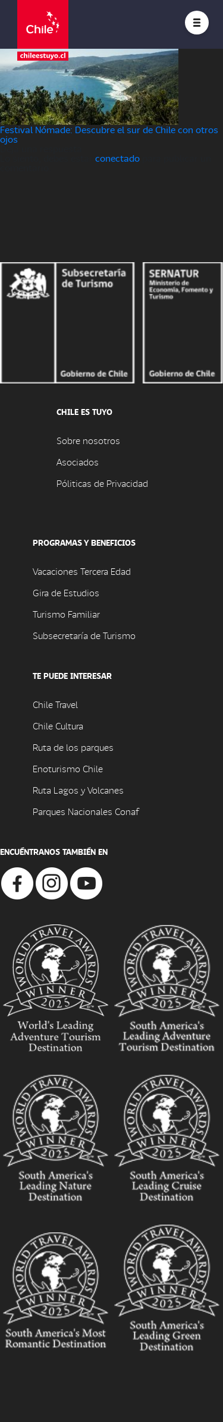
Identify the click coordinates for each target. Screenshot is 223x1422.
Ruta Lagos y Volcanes (78, 790)
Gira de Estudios (66, 592)
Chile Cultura (58, 725)
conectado (117, 158)
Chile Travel (55, 704)
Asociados (77, 461)
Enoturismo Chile (68, 768)
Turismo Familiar (66, 614)
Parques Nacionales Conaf (86, 811)
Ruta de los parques (73, 747)
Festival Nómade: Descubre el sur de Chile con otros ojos (109, 134)
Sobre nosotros (88, 440)
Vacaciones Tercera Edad (82, 571)
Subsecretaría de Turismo (84, 635)
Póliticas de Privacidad (102, 483)
